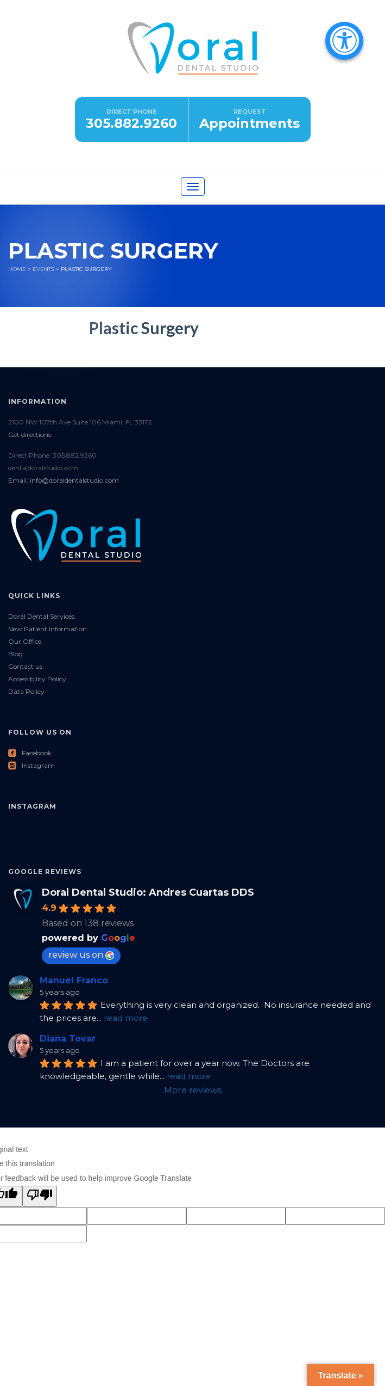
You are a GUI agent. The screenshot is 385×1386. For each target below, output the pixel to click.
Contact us (25, 666)
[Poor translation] (39, 1196)
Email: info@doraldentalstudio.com (63, 480)
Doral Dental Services (41, 616)
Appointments (249, 123)
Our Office (24, 641)
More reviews (193, 1090)
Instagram (31, 765)
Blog (15, 654)
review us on (81, 955)
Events (43, 269)
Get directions (29, 434)
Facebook (30, 753)
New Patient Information (47, 629)
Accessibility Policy (37, 679)
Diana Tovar (68, 1038)
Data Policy (26, 691)
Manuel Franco (74, 980)
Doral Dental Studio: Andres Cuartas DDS (148, 892)
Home (17, 269)
